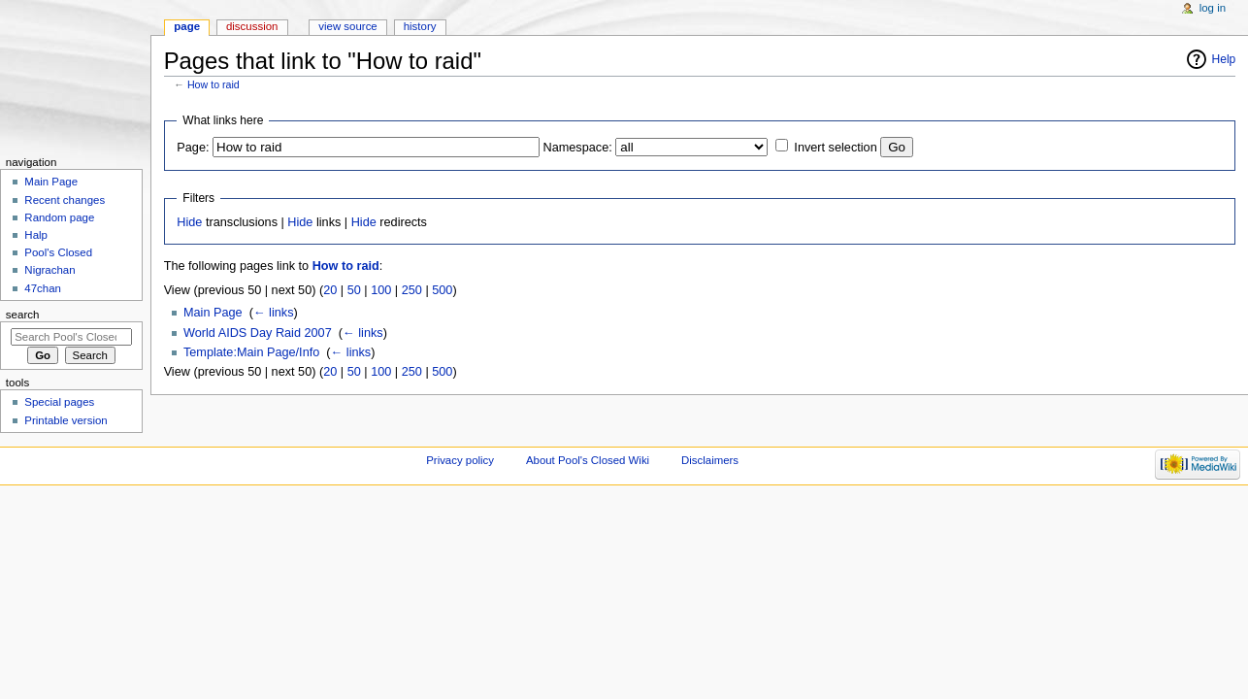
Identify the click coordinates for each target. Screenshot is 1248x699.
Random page (59, 217)
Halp (36, 235)
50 (354, 290)
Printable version (65, 420)
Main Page (213, 312)
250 (412, 290)
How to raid (213, 84)
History (420, 26)
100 (381, 290)
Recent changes (64, 200)
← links (273, 312)
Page (187, 26)
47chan (42, 288)
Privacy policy (460, 460)
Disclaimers (710, 460)
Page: (193, 147)
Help (1224, 59)
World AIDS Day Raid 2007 (257, 333)
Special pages (59, 402)
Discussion (252, 26)
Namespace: (577, 147)
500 (442, 290)
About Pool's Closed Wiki (587, 460)
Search (23, 314)
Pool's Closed (58, 252)
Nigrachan (49, 270)
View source (347, 26)
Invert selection (835, 147)
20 (330, 290)
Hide (189, 222)
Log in (1212, 8)
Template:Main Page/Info (251, 352)
